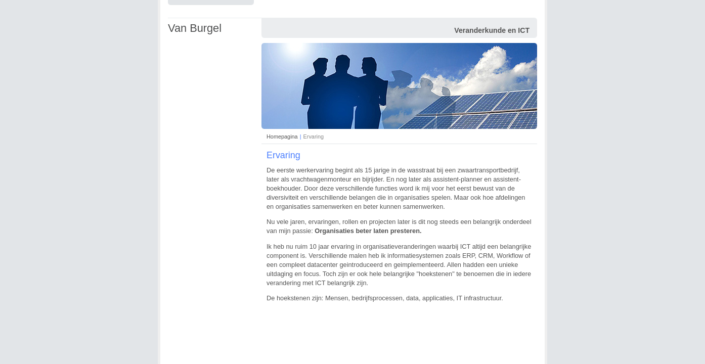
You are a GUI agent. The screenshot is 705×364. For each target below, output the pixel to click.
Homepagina (282, 136)
